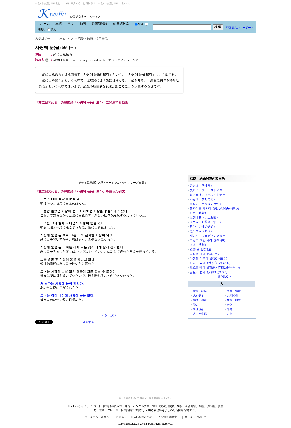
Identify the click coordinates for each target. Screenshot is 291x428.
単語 (58, 23)
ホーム (45, 23)
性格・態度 (234, 300)
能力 (195, 304)
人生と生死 (200, 313)
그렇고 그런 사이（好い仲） (208, 240)
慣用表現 (102, 38)
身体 (229, 304)
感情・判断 (200, 300)
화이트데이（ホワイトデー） (209, 194)
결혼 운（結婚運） (202, 249)
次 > (113, 315)
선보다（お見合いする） (206, 222)
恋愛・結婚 (85, 38)
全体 (139, 23)
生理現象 (198, 309)
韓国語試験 (100, 23)
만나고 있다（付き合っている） (211, 263)
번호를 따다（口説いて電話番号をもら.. (216, 267)
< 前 (105, 315)
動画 (83, 23)
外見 (229, 309)
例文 (71, 23)
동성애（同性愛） (201, 185)
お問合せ (121, 417)
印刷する (88, 322)
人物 (229, 313)
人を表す (198, 295)
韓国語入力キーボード (239, 27)
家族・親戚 (200, 291)
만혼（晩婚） (199, 213)
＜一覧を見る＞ (221, 276)
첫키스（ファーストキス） (207, 190)
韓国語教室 (121, 23)
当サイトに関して (195, 417)
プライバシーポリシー (98, 417)
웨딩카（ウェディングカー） (209, 235)
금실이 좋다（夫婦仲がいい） (209, 272)
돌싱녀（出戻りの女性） (206, 203)
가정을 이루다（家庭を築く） (209, 258)
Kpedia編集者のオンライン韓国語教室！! (156, 417)
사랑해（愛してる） (203, 199)
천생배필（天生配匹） (204, 217)
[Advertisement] (69, 356)
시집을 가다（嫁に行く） (206, 254)
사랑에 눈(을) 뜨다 (55, 47)
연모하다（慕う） (201, 231)
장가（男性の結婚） (203, 226)
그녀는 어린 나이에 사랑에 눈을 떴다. (67, 295)
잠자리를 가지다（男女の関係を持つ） (215, 208)
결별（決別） (199, 244)
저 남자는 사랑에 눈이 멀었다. (62, 283)
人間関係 (232, 295)
